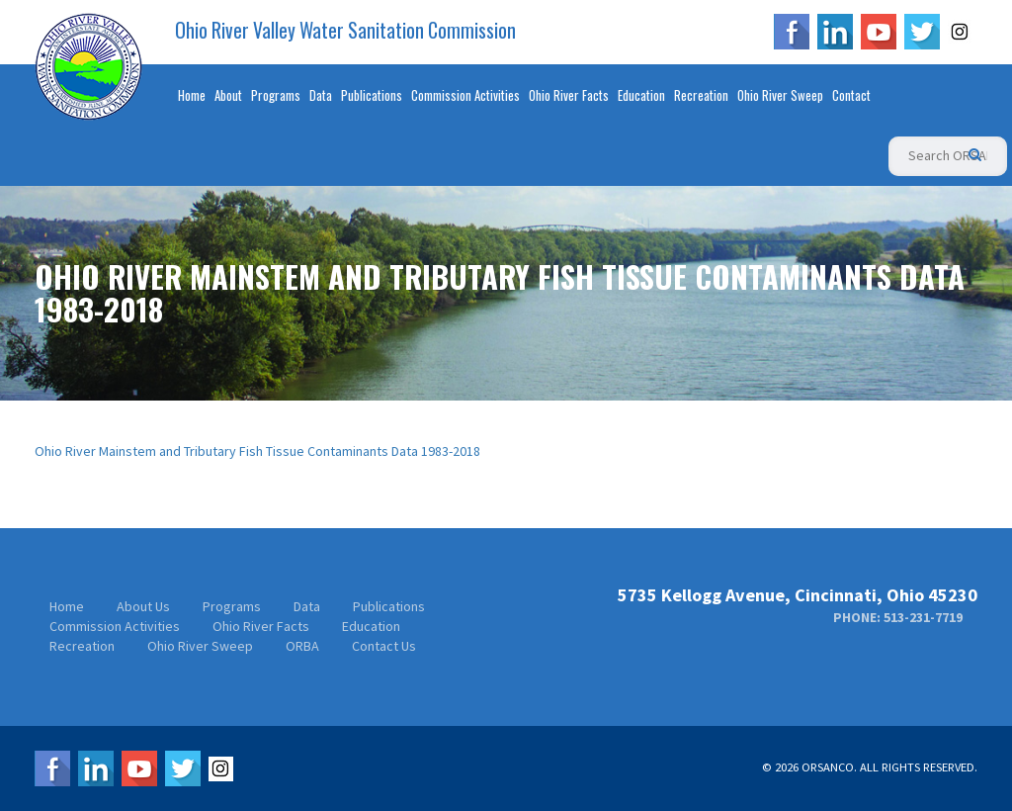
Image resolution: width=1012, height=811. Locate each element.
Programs (275, 95)
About (228, 95)
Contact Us (384, 646)
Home (192, 95)
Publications (371, 95)
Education (641, 95)
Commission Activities (465, 95)
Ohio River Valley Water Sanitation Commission (345, 31)
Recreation (701, 95)
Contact (851, 95)
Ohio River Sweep (780, 95)
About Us (143, 606)
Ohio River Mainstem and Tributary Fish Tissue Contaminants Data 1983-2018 (257, 451)
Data (320, 95)
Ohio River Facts (569, 95)
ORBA (302, 646)
